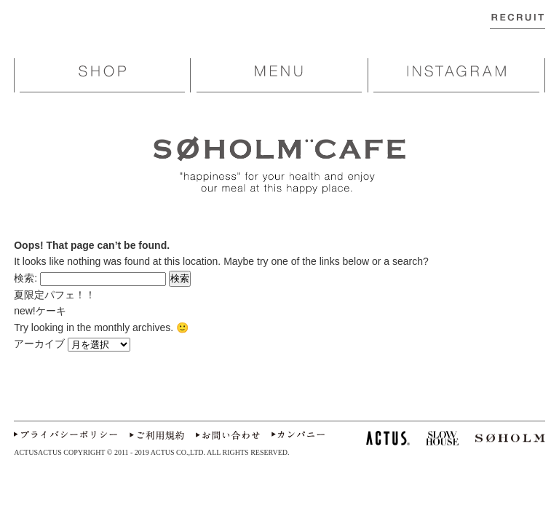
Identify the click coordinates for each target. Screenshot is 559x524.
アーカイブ (39, 343)
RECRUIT (517, 27)
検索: (25, 278)
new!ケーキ (45, 311)
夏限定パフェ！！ (54, 295)
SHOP (102, 72)
